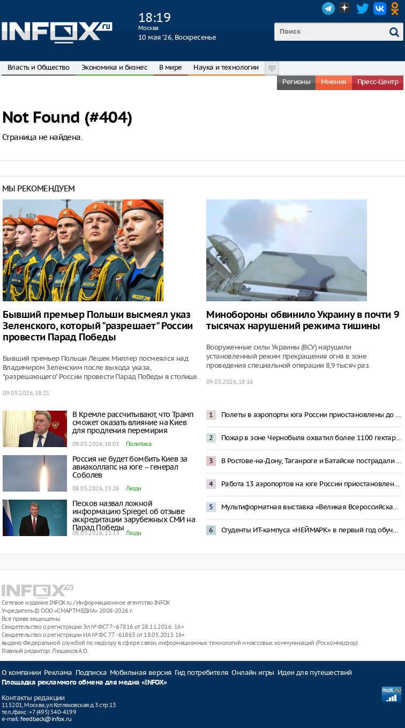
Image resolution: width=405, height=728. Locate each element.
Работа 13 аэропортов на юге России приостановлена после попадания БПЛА (311, 484)
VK (379, 8)
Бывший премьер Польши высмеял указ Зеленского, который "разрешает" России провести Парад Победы (98, 326)
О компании (21, 672)
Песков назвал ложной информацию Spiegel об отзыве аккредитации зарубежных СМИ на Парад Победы (133, 515)
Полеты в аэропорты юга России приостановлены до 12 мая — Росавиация (311, 415)
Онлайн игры (252, 672)
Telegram (328, 8)
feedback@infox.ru (45, 719)
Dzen (345, 8)
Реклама (58, 672)
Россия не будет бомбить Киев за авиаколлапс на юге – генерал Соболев (129, 467)
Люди (133, 488)
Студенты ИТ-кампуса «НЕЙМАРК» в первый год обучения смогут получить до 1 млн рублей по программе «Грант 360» (311, 530)
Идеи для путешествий (315, 672)
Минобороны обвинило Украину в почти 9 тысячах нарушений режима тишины (302, 320)
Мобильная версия (140, 672)
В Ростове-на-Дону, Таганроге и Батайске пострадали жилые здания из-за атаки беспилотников (311, 461)
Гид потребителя (201, 672)
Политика (138, 444)
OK (397, 8)
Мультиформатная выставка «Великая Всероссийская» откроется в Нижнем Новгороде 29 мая (311, 507)
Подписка (91, 672)
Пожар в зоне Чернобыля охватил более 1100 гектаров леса (311, 438)
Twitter (362, 8)
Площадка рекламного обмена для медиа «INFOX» (84, 683)
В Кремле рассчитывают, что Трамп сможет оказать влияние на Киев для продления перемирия (133, 422)
